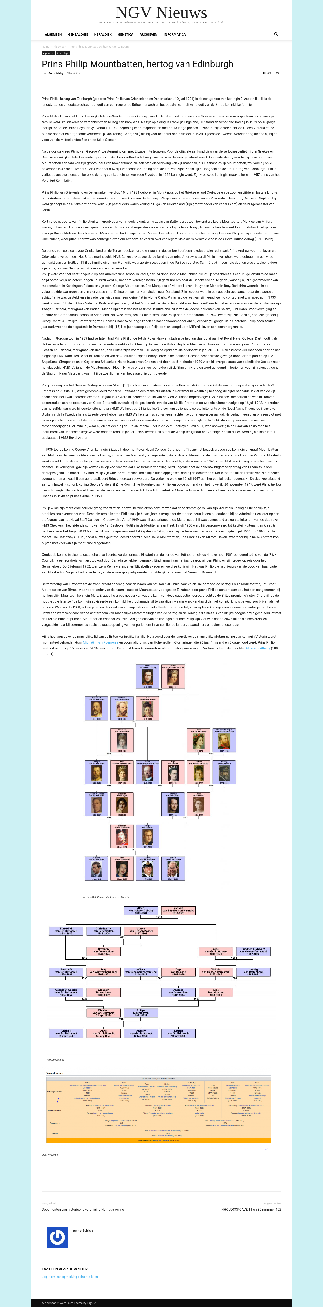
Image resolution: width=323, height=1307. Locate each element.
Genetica (125, 34)
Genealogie (78, 34)
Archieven (148, 34)
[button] (276, 35)
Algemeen (53, 34)
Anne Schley (56, 73)
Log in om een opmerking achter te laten (70, 1277)
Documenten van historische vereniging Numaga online (83, 1210)
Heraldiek (103, 34)
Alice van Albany (258, 648)
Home (45, 47)
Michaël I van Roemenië (101, 642)
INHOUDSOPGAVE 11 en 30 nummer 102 (250, 1210)
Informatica (175, 34)
